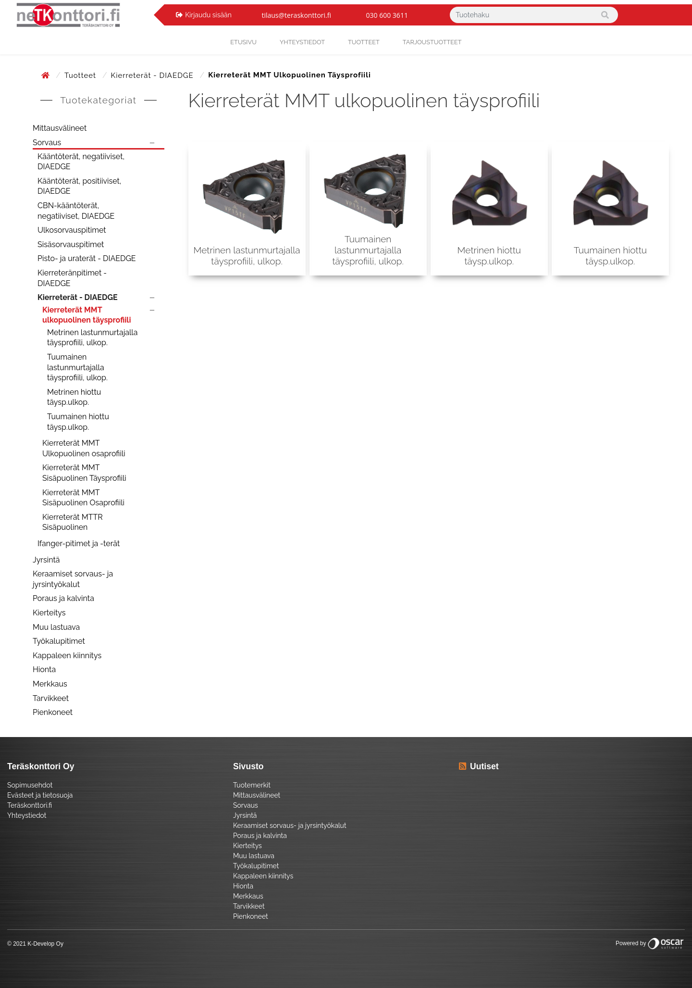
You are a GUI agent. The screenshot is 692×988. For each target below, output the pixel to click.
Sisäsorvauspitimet (70, 244)
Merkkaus (50, 683)
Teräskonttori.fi (29, 805)
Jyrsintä (46, 559)
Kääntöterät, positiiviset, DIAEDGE (79, 186)
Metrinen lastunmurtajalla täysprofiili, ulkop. (92, 338)
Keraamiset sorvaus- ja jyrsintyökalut (73, 579)
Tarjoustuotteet (432, 42)
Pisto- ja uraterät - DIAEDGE (86, 258)
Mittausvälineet (59, 128)
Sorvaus (47, 142)
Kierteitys (49, 612)
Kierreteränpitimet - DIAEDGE (72, 278)
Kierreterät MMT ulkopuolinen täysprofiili (86, 315)
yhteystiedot (302, 42)
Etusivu (243, 42)
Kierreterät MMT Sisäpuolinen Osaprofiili (83, 498)
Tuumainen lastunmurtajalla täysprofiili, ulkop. (77, 367)
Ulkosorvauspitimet (71, 230)
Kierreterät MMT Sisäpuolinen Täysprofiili (84, 473)
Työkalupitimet (59, 641)
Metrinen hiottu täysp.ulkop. (74, 397)
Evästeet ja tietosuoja (40, 795)
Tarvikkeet (51, 698)
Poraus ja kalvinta (63, 598)
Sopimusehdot (29, 785)
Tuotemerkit (252, 785)
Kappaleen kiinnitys (67, 655)
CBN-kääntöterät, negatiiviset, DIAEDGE (75, 211)
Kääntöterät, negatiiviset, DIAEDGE (80, 162)
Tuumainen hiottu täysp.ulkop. (78, 422)
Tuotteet (364, 42)
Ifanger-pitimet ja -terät (78, 543)
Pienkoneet (53, 712)
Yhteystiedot (27, 815)
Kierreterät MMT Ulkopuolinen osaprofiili (83, 448)
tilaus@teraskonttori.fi (296, 15)
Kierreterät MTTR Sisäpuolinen (72, 522)
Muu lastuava (56, 627)
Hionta (44, 669)
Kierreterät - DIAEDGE (153, 75)
